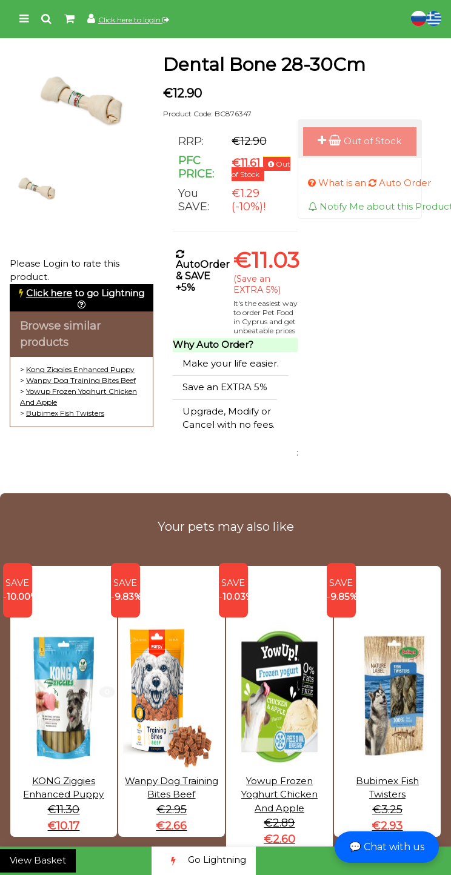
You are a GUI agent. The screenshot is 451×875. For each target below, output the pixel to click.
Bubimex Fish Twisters (65, 413)
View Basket (38, 860)
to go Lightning (85, 293)
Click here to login (133, 19)
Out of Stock (359, 141)
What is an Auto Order (369, 182)
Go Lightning (203, 860)
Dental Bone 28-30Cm (264, 64)
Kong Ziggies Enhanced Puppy (80, 369)
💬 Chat (386, 847)
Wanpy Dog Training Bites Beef (81, 380)
